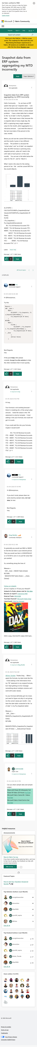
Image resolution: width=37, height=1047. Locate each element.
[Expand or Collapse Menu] (3, 26)
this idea (30, 593)
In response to (15, 393)
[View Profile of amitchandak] (19, 770)
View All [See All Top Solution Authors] (7, 927)
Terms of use (4, 1031)
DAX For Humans (18, 603)
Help (23, 30)
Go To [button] (30, 30)
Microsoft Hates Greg (24, 600)
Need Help (13, 249)
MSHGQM (17, 598)
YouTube (28, 794)
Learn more (5, 15)
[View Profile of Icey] (16, 284)
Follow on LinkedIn (10, 588)
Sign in (17, 30)
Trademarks (4, 1035)
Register (10, 30)
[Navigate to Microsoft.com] (7, 21)
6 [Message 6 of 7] (11, 458)
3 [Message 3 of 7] (11, 752)
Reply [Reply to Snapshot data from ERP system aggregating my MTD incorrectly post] (17, 259)
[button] (17, 76)
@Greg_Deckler (11, 677)
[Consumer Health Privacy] (18, 1041)
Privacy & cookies (6, 1028)
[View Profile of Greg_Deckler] (13, 537)
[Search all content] (20, 35)
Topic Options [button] (28, 76)
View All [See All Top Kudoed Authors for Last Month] (7, 968)
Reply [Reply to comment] (17, 375)
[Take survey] (10, 868)
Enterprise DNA (22, 595)
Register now (25, 47)
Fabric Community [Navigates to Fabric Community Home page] (22, 21)
